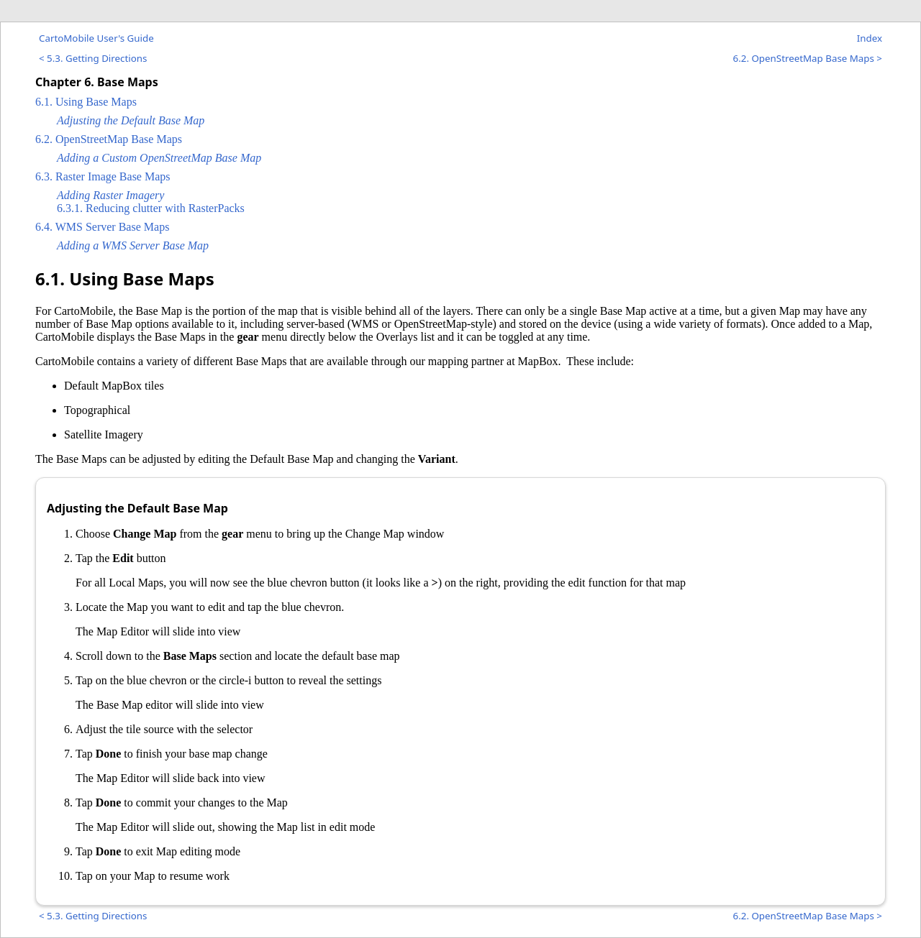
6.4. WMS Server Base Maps (102, 227)
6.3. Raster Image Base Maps (103, 176)
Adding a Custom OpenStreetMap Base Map (159, 158)
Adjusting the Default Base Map (130, 120)
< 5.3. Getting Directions (93, 58)
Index (869, 38)
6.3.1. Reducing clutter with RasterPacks (151, 208)
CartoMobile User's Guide (96, 38)
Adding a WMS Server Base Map (133, 245)
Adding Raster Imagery (110, 195)
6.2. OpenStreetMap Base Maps (108, 139)
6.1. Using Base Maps (86, 102)
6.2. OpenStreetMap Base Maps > (807, 58)
